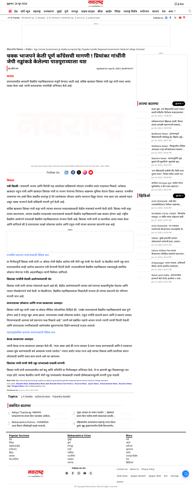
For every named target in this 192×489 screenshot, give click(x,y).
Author (120, 481)
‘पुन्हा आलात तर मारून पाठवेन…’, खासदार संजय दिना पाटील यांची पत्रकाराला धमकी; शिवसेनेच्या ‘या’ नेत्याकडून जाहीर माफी (95, 414)
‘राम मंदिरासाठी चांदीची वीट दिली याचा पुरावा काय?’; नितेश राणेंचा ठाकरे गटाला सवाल (168, 172)
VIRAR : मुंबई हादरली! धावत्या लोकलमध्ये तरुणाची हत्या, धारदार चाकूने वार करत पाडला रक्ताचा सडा (167, 240)
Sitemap (175, 475)
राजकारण (49, 11)
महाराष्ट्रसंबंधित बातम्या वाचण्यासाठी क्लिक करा (31, 332)
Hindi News (122, 475)
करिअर (129, 446)
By (13, 68)
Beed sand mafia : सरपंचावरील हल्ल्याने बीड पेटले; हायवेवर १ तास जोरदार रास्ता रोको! (166, 277)
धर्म (127, 439)
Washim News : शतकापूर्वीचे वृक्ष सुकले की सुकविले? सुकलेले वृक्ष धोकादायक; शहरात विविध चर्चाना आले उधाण (168, 160)
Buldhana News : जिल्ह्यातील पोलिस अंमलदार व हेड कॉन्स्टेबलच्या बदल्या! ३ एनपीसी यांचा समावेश (168, 147)
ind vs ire (81, 18)
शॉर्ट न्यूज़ (25, 11)
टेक (164, 11)
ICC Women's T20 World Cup (61, 18)
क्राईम (109, 11)
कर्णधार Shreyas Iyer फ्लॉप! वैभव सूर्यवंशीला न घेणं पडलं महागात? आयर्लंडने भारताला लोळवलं (167, 184)
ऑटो (128, 442)
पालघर (71, 459)
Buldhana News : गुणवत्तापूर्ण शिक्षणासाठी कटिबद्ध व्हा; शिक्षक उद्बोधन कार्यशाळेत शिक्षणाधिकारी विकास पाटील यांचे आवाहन (168, 135)
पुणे (66, 11)
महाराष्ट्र (37, 11)
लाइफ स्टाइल (88, 11)
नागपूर (74, 11)
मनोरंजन (144, 11)
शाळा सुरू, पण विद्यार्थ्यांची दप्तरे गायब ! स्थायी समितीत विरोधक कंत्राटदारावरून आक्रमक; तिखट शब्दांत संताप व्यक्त (168, 110)
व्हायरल (129, 449)
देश (16, 11)
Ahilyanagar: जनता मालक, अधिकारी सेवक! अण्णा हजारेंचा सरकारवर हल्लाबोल (168, 264)
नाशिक (71, 452)
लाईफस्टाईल (14, 446)
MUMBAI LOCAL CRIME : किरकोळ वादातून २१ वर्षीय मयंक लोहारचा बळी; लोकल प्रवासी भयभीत (168, 215)
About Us (134, 469)
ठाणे (69, 449)
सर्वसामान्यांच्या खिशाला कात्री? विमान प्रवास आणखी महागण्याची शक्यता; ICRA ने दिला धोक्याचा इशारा (167, 123)
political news (94, 18)
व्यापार (155, 11)
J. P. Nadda (27, 396)
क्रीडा (100, 11)
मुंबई (59, 11)
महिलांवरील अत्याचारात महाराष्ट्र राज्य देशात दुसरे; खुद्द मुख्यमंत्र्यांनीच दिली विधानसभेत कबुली (96, 424)
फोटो (128, 452)
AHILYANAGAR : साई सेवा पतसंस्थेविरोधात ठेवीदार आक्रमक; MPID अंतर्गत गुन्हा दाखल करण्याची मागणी (167, 203)
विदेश (117, 11)
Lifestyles (41, 18)
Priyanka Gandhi (61, 396)
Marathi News (15, 49)
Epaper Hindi (155, 475)
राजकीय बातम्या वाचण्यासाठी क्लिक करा (28, 255)
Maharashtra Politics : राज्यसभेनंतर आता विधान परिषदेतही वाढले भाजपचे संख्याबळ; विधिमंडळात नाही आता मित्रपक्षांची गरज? (31, 424)
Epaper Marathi (138, 475)
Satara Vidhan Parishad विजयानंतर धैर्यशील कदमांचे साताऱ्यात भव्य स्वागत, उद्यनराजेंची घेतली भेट (168, 252)
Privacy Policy (147, 469)
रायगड (70, 462)
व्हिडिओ (129, 462)
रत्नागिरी (71, 455)
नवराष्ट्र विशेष (130, 11)
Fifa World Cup (27, 18)
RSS (166, 475)
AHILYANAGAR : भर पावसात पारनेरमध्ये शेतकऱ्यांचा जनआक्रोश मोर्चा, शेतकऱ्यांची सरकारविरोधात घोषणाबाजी (168, 227)
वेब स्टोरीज (13, 459)
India (29, 49)
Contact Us (122, 469)
